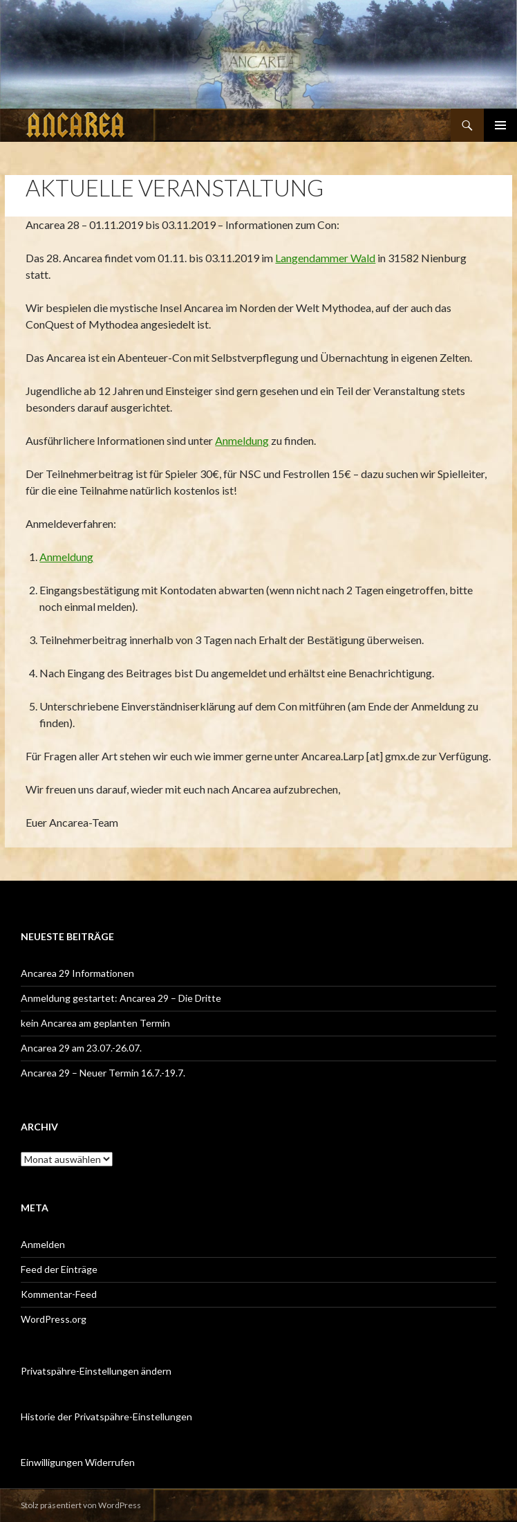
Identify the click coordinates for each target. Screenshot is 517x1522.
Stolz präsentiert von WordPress (81, 1505)
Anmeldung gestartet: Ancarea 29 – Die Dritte (121, 998)
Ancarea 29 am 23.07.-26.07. (81, 1048)
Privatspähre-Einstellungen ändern (96, 1371)
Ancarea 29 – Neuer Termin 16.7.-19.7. (103, 1073)
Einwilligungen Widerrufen (78, 1462)
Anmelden (43, 1244)
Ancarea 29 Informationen (77, 973)
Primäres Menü (500, 125)
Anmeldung (242, 440)
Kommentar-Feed (59, 1294)
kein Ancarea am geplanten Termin (95, 1023)
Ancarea (77, 125)
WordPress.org (53, 1319)
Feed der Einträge (59, 1269)
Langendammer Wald (325, 257)
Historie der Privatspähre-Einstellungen (106, 1416)
